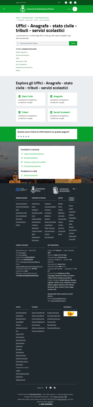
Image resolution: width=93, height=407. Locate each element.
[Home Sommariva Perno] (37, 9)
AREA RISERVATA (45, 404)
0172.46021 (22, 253)
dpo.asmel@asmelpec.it (58, 301)
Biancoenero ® (62, 399)
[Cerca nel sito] (75, 9)
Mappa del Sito (20, 380)
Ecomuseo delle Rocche (54, 316)
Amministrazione (26, 18)
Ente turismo (36, 325)
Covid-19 (61, 228)
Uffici (17, 210)
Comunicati (61, 231)
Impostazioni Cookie (22, 367)
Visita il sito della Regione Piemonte (43, 312)
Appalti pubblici (36, 219)
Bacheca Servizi (21, 355)
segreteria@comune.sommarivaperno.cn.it (29, 266)
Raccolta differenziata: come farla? (58, 328)
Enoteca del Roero (53, 312)
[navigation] (4, 9)
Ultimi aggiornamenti (22, 373)
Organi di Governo (21, 203)
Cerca (73, 43)
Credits (18, 370)
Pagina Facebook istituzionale (41, 322)
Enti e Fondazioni (21, 216)
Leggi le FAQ (20, 334)
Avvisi (60, 234)
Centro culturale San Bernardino (42, 331)
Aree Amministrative (41, 18)
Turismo (47, 234)
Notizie (60, 203)
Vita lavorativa (49, 237)
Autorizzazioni (36, 222)
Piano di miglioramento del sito (21, 328)
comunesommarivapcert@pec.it (30, 262)
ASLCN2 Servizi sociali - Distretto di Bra (59, 319)
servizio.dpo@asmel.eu (59, 298)
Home (18, 18)
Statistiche (19, 377)
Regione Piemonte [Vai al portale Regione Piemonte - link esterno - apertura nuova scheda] (21, 3)
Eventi (71, 205)
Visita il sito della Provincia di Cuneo (43, 316)
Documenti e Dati (21, 213)
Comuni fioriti (51, 322)
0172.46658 (23, 255)
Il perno (60, 225)
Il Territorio (72, 212)
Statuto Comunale (22, 358)
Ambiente (35, 210)
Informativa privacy (22, 361)
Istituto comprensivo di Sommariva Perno (45, 328)
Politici (18, 225)
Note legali (19, 364)
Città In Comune (58, 397)
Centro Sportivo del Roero (40, 319)
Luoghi (71, 209)
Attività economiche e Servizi (72, 230)
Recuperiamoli (51, 325)
